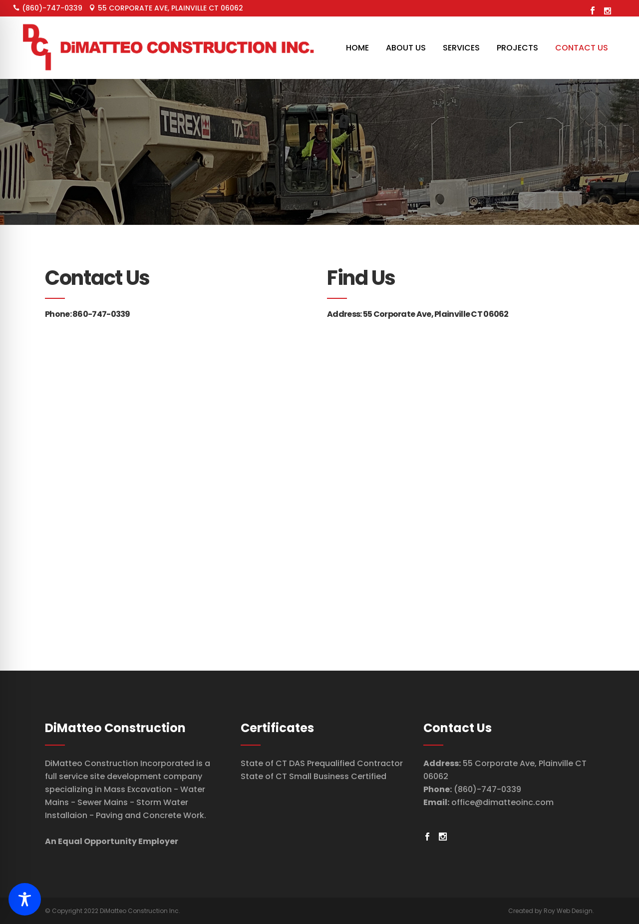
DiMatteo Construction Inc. (140, 911)
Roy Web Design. (569, 911)
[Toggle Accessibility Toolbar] (24, 899)
